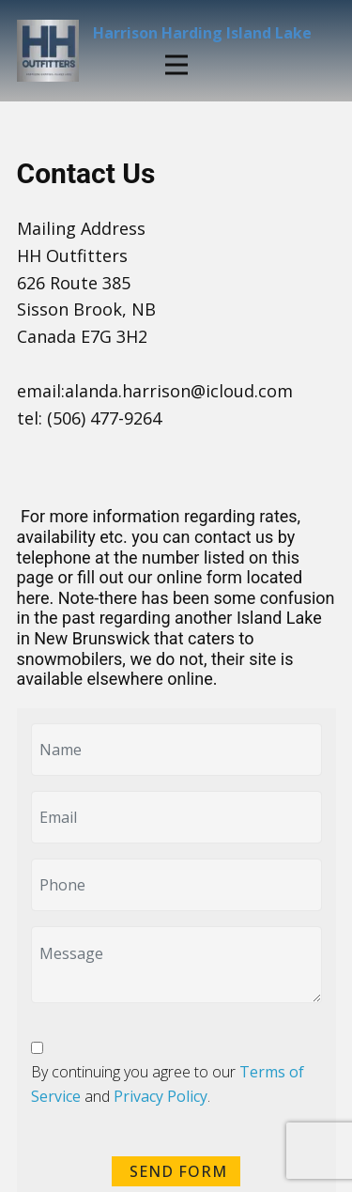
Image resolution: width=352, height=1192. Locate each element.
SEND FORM (176, 1171)
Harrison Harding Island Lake (202, 33)
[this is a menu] (176, 65)
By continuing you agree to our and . (167, 1084)
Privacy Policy (160, 1096)
